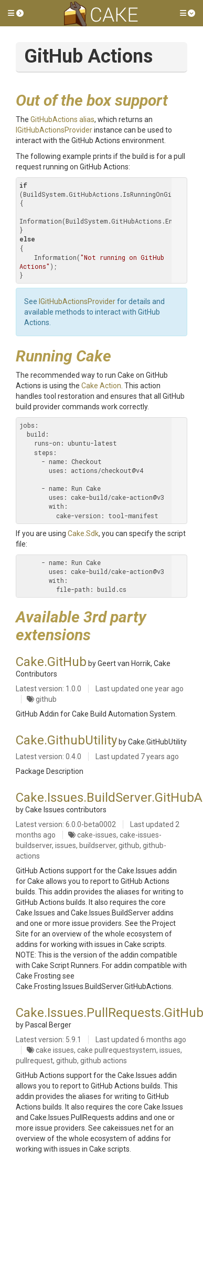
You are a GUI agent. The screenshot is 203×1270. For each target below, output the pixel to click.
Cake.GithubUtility (66, 740)
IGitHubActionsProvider (54, 130)
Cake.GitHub (51, 661)
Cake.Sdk (83, 533)
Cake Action (101, 385)
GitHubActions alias (62, 119)
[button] (15, 13)
